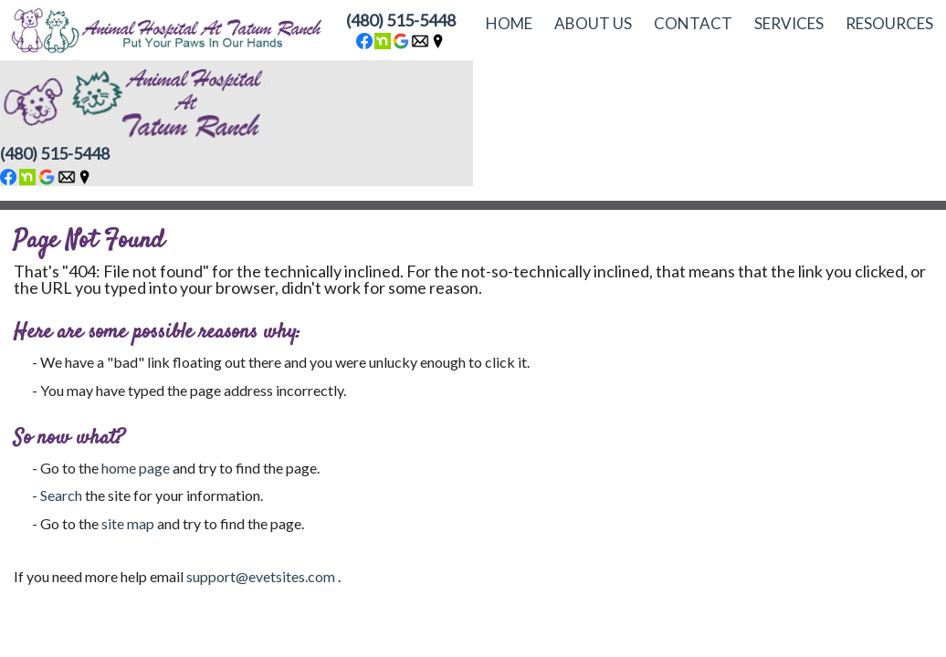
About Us (593, 23)
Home (509, 23)
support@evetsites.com (260, 576)
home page (135, 467)
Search (61, 495)
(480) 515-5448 (401, 20)
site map (127, 523)
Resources (889, 23)
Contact (693, 23)
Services (789, 23)
